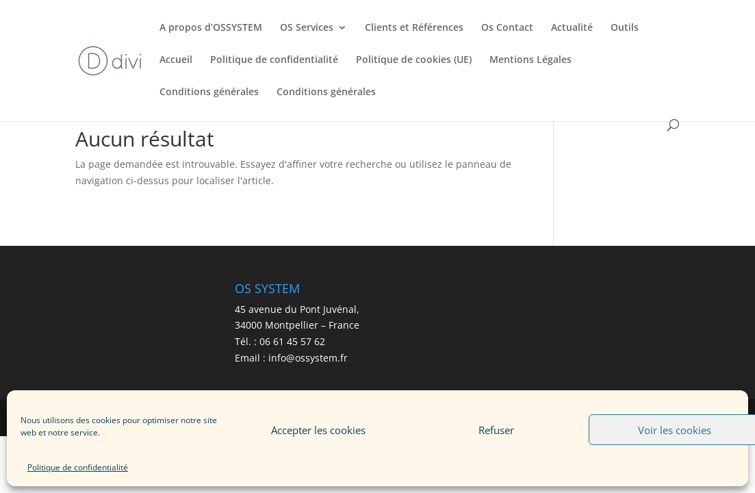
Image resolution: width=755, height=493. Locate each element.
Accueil (175, 60)
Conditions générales (209, 92)
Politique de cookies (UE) (414, 60)
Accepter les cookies (318, 430)
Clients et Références (414, 28)
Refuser (496, 430)
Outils (625, 28)
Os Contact (507, 28)
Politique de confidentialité (77, 467)
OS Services (306, 28)
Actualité (572, 28)
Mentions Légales (530, 60)
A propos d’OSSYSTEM (210, 28)
